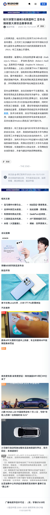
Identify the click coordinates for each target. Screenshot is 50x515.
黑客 (40, 26)
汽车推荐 (5, 308)
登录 (43, 4)
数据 (6, 113)
